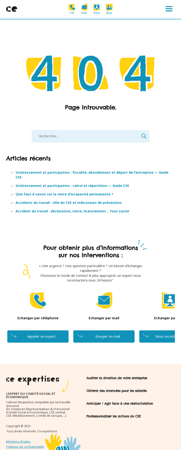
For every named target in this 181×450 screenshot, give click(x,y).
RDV (109, 9)
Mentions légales (18, 441)
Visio (96, 9)
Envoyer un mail (107, 336)
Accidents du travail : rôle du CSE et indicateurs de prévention (69, 202)
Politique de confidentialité (25, 447)
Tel (71, 9)
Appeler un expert (41, 336)
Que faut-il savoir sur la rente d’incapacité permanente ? (64, 194)
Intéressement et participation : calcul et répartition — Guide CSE (72, 185)
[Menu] (169, 9)
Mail (84, 9)
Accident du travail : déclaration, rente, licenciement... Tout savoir (72, 211)
